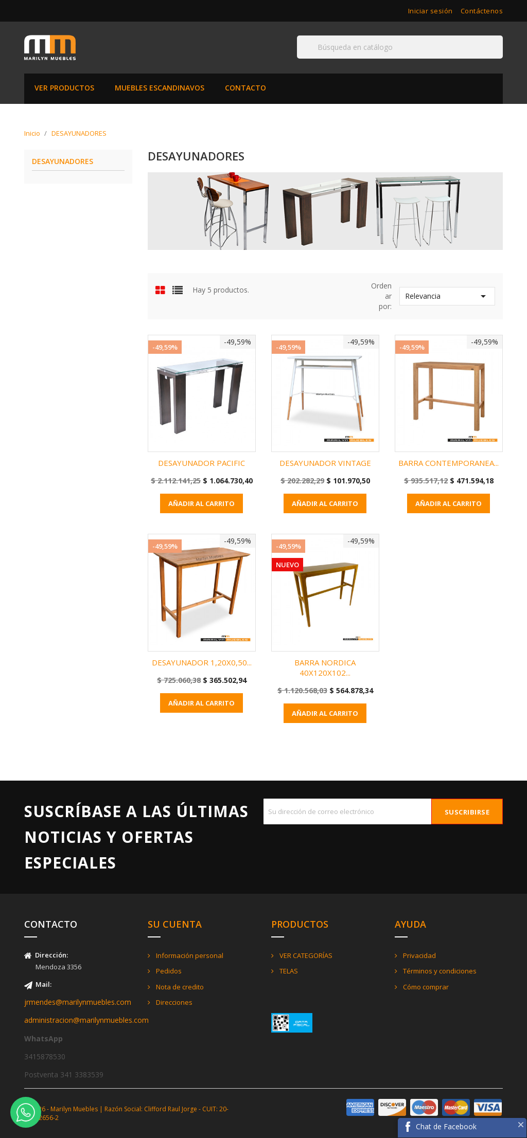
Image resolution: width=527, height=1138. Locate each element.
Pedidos (168, 971)
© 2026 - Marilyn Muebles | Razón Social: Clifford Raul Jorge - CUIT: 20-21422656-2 (126, 1113)
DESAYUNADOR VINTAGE (325, 463)
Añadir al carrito (201, 503)
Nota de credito (179, 986)
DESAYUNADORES (62, 161)
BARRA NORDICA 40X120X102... (325, 667)
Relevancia (447, 296)
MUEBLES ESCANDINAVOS (159, 88)
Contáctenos (482, 10)
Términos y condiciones (439, 971)
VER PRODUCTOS (64, 88)
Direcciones (173, 1002)
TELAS (288, 971)
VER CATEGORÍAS (305, 955)
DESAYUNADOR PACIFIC (201, 463)
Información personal (188, 955)
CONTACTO (245, 88)
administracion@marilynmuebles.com (86, 1020)
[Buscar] (400, 47)
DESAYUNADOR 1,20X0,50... (202, 662)
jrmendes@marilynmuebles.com (77, 1002)
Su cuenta (175, 924)
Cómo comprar (425, 986)
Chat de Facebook (446, 1126)
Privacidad (418, 955)
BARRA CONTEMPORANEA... (448, 463)
